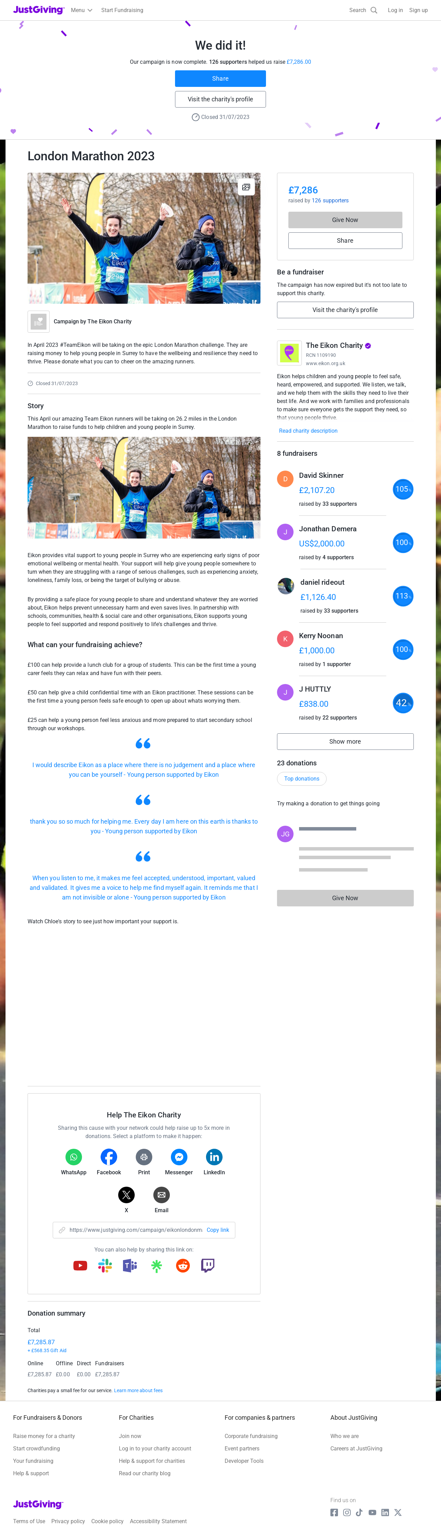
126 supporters (330, 200)
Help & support (31, 1473)
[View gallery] (246, 186)
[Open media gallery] (144, 238)
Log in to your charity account (155, 1448)
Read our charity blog (145, 1473)
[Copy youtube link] (80, 1266)
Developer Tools (244, 1461)
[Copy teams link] (130, 1266)
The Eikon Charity (109, 321)
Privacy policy (68, 1521)
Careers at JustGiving (356, 1448)
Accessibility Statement (158, 1521)
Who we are (344, 1436)
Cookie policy (107, 1521)
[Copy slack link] (105, 1266)
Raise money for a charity (44, 1436)
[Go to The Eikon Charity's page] (289, 353)
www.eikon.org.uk (325, 363)
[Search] (363, 10)
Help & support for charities (152, 1461)
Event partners (242, 1448)
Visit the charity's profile (220, 99)
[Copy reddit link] (183, 1266)
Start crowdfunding (36, 1448)
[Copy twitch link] (208, 1266)
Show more (352, 743)
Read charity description (308, 431)
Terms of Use (29, 1521)
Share (220, 78)
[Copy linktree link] (156, 1268)
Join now (130, 1436)
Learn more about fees (138, 1390)
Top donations (301, 778)
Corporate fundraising (251, 1436)
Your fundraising (33, 1461)
